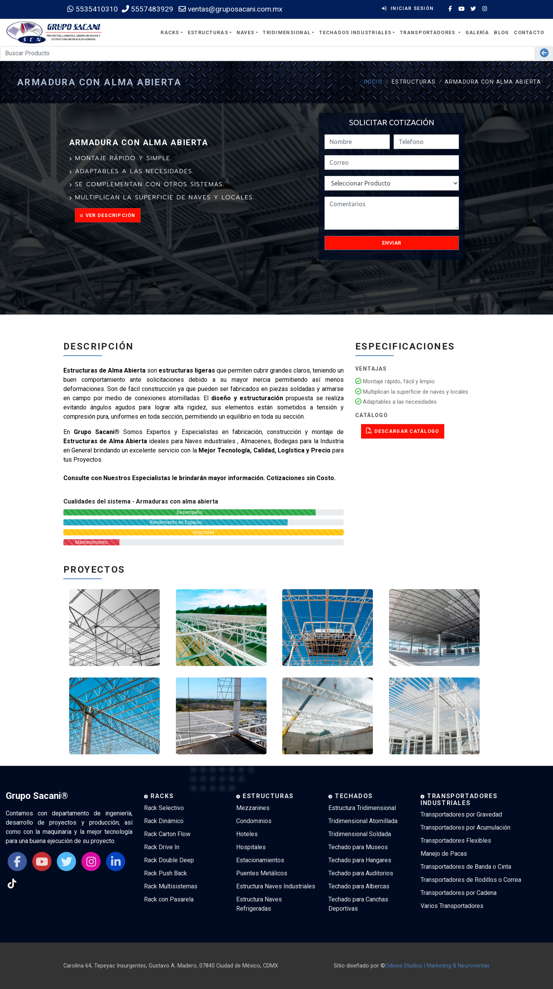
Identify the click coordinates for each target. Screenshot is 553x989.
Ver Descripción (108, 215)
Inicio (373, 82)
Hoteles (247, 834)
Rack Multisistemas (170, 886)
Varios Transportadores (452, 905)
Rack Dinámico (164, 821)
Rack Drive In (161, 847)
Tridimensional (287, 32)
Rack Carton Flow (167, 834)
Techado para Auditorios (360, 873)
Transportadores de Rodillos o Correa (471, 879)
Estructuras (208, 32)
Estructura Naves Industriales (275, 886)
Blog (501, 32)
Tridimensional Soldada (359, 834)
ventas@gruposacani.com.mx (231, 9)
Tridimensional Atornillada (362, 821)
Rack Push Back (165, 873)
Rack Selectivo (164, 808)
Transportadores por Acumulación (465, 827)
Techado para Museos (358, 847)
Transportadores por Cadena (459, 892)
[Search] (267, 53)
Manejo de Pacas (444, 853)
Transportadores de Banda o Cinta (466, 866)
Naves (245, 32)
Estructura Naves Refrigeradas (259, 904)
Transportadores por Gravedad (461, 814)
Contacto (529, 32)
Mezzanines (253, 808)
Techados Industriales (355, 32)
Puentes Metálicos (261, 873)
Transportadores (428, 32)
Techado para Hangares (359, 860)
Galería (477, 32)
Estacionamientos (260, 860)
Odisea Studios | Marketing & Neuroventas (437, 965)
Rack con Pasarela (169, 899)
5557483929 (147, 9)
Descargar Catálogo (402, 430)
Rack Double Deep (169, 860)
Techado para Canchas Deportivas (358, 904)
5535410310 (92, 9)
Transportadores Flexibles (456, 840)
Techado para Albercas (358, 886)
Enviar (392, 242)
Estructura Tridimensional (362, 808)
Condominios (254, 821)
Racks (170, 32)
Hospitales (251, 847)
